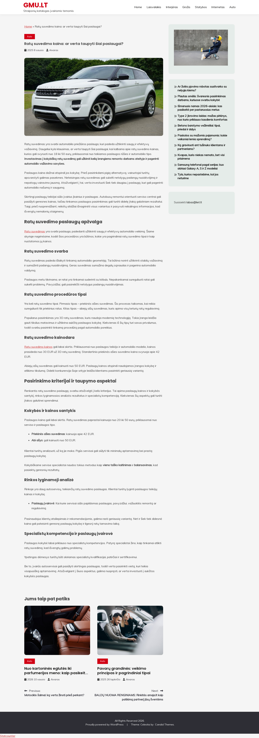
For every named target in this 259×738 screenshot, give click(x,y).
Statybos (201, 7)
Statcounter (7, 736)
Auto (232, 7)
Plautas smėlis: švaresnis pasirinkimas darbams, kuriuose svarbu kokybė (202, 98)
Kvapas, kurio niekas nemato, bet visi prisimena (201, 157)
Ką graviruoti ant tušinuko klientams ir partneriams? (201, 147)
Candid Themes (164, 724)
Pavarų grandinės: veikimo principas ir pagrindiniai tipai (123, 670)
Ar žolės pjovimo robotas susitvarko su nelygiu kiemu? (202, 88)
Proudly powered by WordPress (105, 724)
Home (138, 7)
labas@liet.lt (194, 202)
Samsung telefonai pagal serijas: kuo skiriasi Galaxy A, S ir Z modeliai (201, 166)
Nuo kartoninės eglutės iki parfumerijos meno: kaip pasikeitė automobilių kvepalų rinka (55, 673)
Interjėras (172, 7)
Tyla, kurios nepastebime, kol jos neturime (198, 176)
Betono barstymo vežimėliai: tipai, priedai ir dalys (199, 127)
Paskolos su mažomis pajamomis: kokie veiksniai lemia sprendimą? (202, 137)
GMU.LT (35, 5)
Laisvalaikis (154, 7)
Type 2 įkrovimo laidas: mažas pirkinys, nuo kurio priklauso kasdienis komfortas (202, 117)
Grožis (186, 7)
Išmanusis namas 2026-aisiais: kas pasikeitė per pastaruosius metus (200, 108)
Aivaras (53, 50)
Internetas (218, 7)
